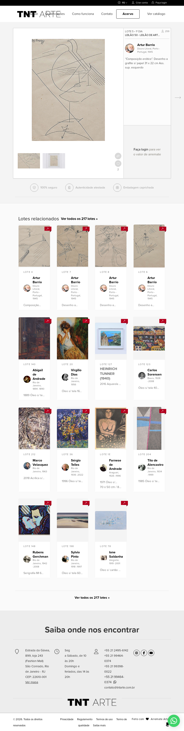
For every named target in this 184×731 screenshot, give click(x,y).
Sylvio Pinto (75, 554)
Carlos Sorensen (154, 372)
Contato (107, 14)
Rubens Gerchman (40, 554)
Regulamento (84, 719)
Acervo (128, 14)
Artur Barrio (146, 45)
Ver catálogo (156, 14)
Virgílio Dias (76, 372)
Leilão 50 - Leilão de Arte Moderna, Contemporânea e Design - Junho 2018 (143, 35)
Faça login (159, 2)
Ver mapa (31, 682)
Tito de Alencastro (155, 462)
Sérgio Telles (76, 462)
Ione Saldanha (116, 554)
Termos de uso (104, 719)
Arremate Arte (160, 719)
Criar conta (140, 2)
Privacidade (67, 719)
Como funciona (83, 14)
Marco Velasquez (40, 462)
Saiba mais (99, 725)
